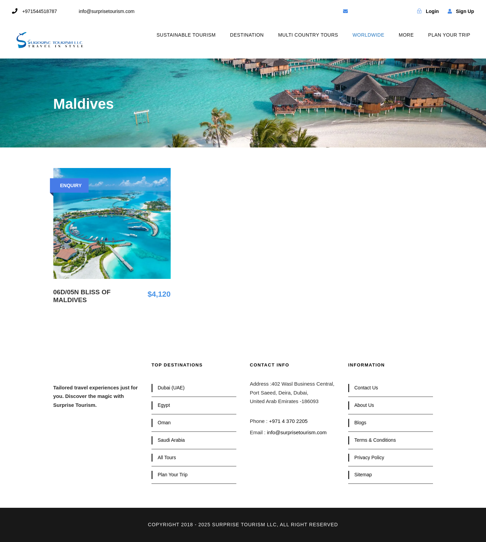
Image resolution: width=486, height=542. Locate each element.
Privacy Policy (369, 457)
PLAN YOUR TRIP (449, 35)
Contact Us (366, 387)
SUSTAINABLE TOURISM (186, 35)
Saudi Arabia (171, 440)
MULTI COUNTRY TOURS (308, 35)
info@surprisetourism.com (297, 432)
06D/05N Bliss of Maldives (82, 296)
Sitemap (363, 474)
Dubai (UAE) (171, 387)
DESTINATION (247, 35)
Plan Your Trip (172, 474)
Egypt (164, 405)
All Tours (167, 457)
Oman (164, 422)
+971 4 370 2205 (288, 421)
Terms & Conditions (375, 440)
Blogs (360, 422)
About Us (364, 405)
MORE (406, 35)
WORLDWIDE (368, 35)
